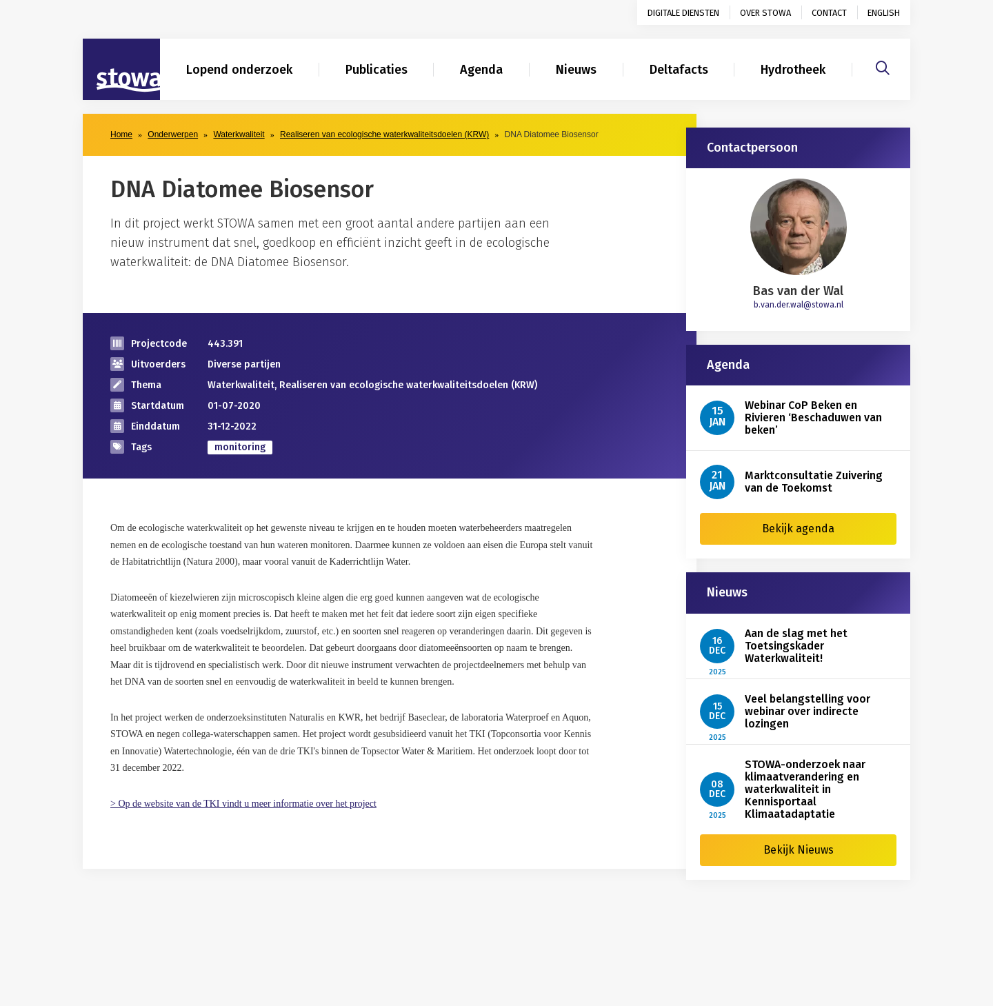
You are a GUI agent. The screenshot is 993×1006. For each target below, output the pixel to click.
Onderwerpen (173, 134)
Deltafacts (679, 70)
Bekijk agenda (798, 528)
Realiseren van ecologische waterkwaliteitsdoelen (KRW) (384, 134)
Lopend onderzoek (239, 70)
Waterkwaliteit (238, 134)
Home (121, 134)
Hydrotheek (793, 70)
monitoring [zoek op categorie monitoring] (239, 447)
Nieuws (576, 70)
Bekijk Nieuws (798, 849)
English (883, 13)
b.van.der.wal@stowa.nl (798, 305)
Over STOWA (765, 13)
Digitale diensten (683, 13)
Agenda (481, 70)
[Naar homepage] (121, 70)
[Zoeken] (882, 66)
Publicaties (376, 70)
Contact (829, 13)
